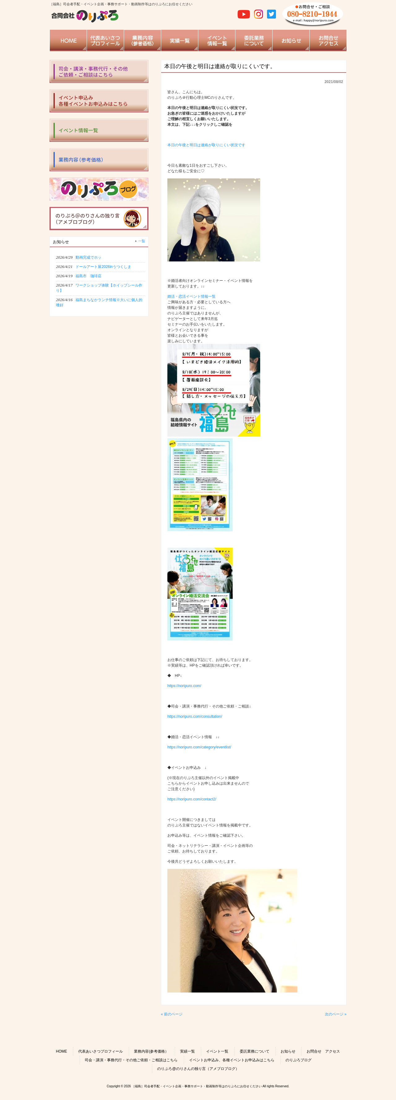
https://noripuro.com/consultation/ (194, 716)
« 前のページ (172, 1014)
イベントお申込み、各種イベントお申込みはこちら (231, 1060)
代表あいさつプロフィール (100, 1051)
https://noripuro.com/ (184, 686)
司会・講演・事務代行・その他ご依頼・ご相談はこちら (131, 1060)
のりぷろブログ (299, 1060)
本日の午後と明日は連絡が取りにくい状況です (206, 145)
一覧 (141, 241)
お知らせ (288, 1051)
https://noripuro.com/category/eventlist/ (199, 747)
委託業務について (254, 1051)
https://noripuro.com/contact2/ (191, 799)
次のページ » (335, 1014)
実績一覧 (187, 1051)
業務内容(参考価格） (151, 1051)
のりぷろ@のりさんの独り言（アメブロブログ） (198, 1069)
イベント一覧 (217, 1051)
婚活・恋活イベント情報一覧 (191, 296)
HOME (61, 1051)
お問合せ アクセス (323, 1051)
